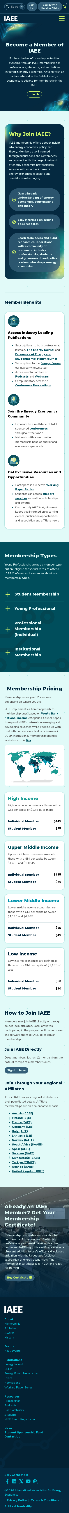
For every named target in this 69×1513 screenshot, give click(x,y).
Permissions (12, 1383)
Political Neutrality (18, 1506)
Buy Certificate (19, 1278)
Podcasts (22, 377)
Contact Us (12, 1437)
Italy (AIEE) (20, 1131)
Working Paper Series (18, 1387)
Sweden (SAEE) (23, 1153)
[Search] (22, 6)
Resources (12, 1397)
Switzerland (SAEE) (26, 1158)
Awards (9, 1333)
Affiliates (10, 1328)
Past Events (12, 1351)
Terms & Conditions (45, 1500)
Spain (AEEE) (21, 1149)
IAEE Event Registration (20, 1419)
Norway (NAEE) (23, 1140)
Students (10, 1415)
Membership (12, 1324)
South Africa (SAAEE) (27, 1145)
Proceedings (12, 1401)
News (8, 1428)
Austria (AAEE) (22, 1113)
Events (9, 1346)
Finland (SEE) (21, 1118)
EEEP (8, 1369)
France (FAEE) (22, 1122)
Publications (13, 1360)
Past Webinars (14, 1410)
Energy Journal (13, 1364)
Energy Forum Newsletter (21, 1373)
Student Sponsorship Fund (23, 1432)
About (8, 1319)
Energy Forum (51, 363)
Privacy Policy (17, 1500)
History (9, 1338)
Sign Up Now (16, 1070)
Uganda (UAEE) (23, 1167)
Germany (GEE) (22, 1127)
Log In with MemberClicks (50, 6)
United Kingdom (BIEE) (28, 1171)
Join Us (31, 6)
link (28, 740)
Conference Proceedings (33, 385)
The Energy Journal (40, 350)
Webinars (42, 377)
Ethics (8, 1378)
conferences (39, 429)
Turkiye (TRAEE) (24, 1162)
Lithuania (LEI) (22, 1136)
